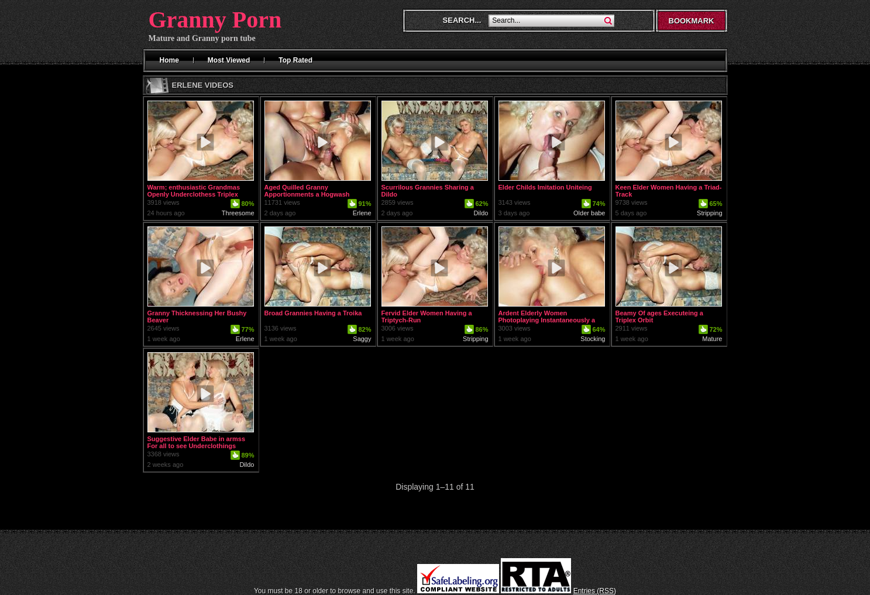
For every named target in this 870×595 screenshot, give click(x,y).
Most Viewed (229, 60)
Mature (712, 338)
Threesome (238, 212)
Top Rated (295, 60)
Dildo (480, 212)
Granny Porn (215, 19)
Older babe (589, 212)
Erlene (362, 212)
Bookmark (691, 20)
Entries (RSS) (594, 591)
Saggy (362, 338)
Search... (462, 20)
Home (169, 60)
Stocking (592, 338)
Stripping (709, 212)
